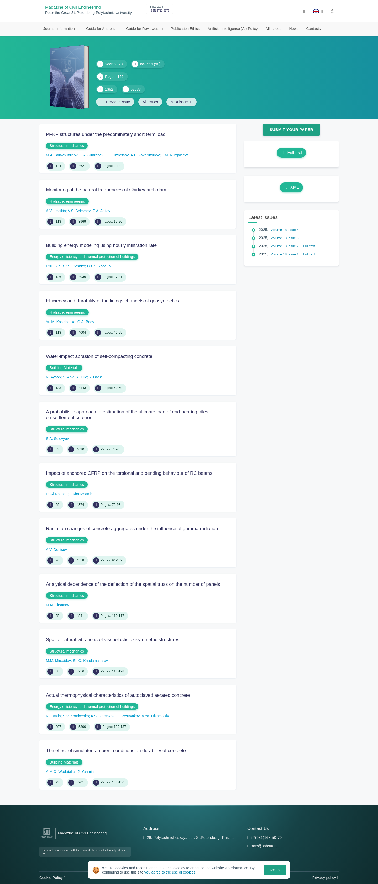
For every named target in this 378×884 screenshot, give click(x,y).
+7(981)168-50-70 (266, 837)
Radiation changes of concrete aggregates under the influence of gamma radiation (132, 528)
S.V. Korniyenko (76, 716)
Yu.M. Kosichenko (60, 322)
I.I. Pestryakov (128, 716)
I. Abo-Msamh (81, 494)
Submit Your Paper (291, 129)
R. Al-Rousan (56, 494)
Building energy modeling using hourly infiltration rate (101, 245)
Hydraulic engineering (67, 201)
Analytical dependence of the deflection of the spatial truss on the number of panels (133, 584)
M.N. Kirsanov (57, 605)
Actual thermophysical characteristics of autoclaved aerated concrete (118, 695)
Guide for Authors (101, 29)
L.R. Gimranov (91, 155)
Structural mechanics (67, 146)
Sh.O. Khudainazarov (90, 661)
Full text (291, 152)
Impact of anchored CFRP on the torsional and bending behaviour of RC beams (129, 473)
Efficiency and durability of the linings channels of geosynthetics (112, 300)
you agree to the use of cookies (170, 872)
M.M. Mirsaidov (58, 661)
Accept (275, 870)
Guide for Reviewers (143, 29)
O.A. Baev (85, 322)
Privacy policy (325, 878)
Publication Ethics (185, 29)
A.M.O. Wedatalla (61, 772)
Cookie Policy (52, 878)
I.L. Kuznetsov (117, 155)
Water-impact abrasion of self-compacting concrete (99, 356)
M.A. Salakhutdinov (62, 155)
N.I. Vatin (53, 716)
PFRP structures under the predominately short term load (106, 134)
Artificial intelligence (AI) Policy (233, 29)
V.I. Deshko (75, 266)
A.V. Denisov (56, 550)
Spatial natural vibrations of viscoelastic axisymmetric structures (112, 639)
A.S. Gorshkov (102, 716)
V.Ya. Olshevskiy (155, 716)
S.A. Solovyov (57, 438)
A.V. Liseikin (56, 211)
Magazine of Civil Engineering (73, 7)
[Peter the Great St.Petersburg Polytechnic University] (46, 838)
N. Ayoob (53, 377)
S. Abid (68, 377)
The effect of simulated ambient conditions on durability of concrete (116, 750)
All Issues (273, 29)
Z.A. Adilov (101, 211)
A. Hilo (81, 377)
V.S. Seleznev (79, 211)
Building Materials (64, 368)
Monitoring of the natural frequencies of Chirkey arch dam (106, 189)
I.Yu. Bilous (55, 266)
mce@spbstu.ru (264, 846)
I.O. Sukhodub (99, 266)
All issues (150, 102)
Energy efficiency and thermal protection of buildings (92, 257)
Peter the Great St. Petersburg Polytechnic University (88, 13)
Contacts (313, 29)
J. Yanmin (86, 772)
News (293, 29)
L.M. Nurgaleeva (175, 155)
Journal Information (59, 29)
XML (291, 187)
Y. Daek (95, 377)
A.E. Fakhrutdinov (145, 155)
